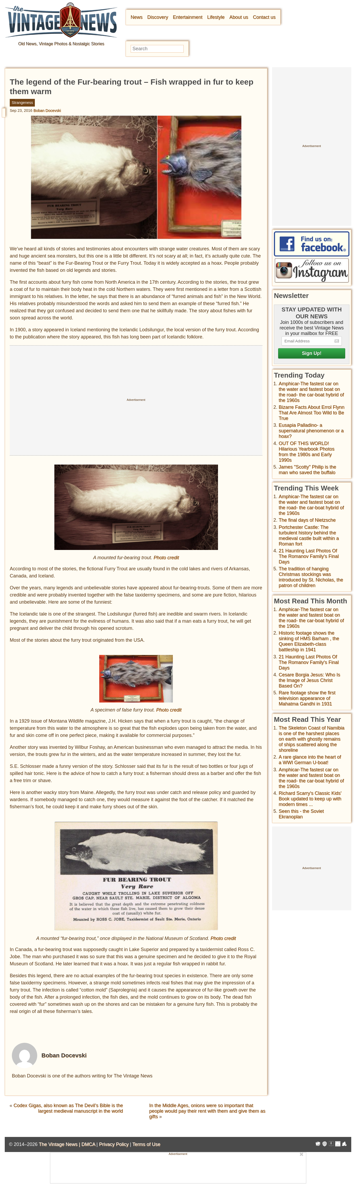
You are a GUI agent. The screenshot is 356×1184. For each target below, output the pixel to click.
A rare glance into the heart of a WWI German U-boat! (310, 759)
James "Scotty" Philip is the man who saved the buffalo (307, 469)
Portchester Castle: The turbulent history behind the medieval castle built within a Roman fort (309, 536)
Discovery (157, 17)
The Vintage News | (60, 1144)
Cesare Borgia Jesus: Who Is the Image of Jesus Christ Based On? (309, 680)
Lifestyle (216, 17)
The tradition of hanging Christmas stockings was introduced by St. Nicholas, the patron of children (311, 577)
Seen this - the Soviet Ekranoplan (301, 814)
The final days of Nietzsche (307, 520)
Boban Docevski (47, 110)
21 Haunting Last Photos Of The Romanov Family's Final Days (309, 556)
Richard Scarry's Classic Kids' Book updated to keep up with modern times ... (310, 799)
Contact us (264, 17)
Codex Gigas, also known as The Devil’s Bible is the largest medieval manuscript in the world (68, 1108)
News (137, 17)
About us (238, 17)
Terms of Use (146, 1144)
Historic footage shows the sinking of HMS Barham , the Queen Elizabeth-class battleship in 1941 (309, 641)
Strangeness (22, 102)
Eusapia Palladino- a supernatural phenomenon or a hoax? (311, 431)
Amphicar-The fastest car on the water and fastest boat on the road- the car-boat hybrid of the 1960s (311, 392)
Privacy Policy (114, 1144)
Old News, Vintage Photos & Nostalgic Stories (61, 44)
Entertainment (187, 17)
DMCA (88, 1144)
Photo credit (166, 557)
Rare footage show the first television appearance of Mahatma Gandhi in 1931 (307, 698)
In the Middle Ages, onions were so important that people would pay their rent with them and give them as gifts (207, 1111)
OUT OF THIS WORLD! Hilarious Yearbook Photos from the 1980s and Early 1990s (306, 452)
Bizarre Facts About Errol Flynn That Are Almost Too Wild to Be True (311, 413)
